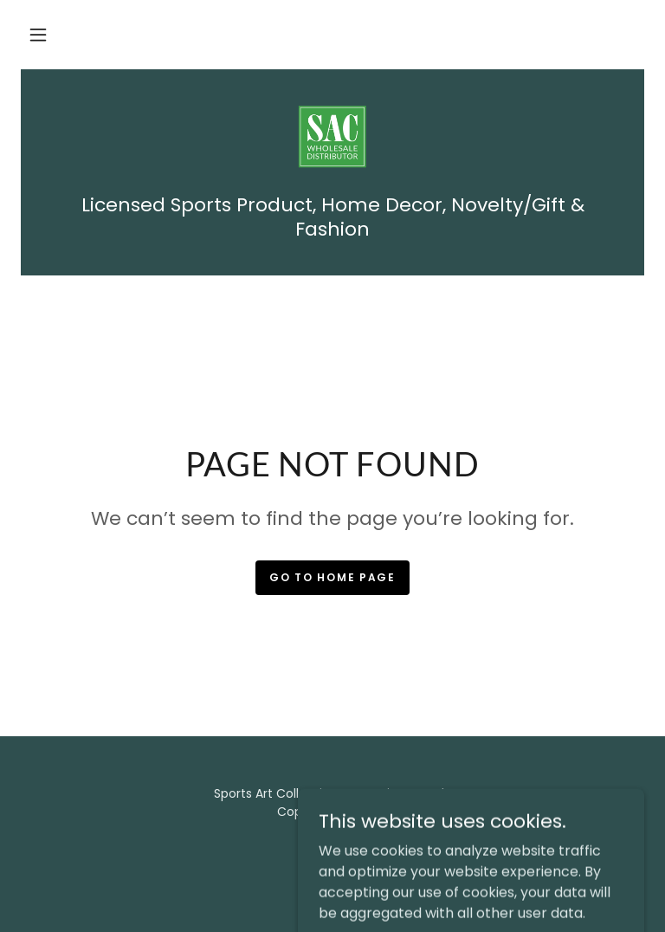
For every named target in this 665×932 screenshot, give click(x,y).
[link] (332, 138)
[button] (38, 34)
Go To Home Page (332, 577)
